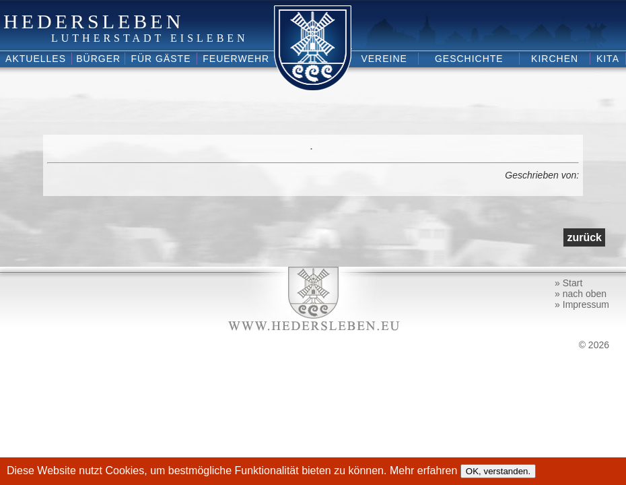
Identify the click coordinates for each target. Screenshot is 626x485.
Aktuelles (35, 58)
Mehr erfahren (425, 470)
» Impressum (582, 304)
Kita (607, 58)
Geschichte (469, 58)
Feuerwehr (236, 58)
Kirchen (554, 58)
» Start (568, 283)
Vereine (384, 58)
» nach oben (580, 293)
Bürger (98, 58)
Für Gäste (160, 58)
